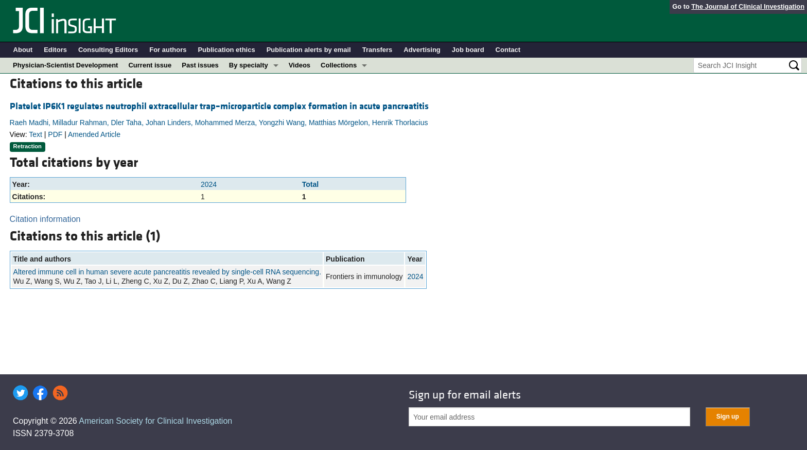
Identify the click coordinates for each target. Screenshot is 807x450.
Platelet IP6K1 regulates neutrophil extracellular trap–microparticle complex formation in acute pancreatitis (219, 106)
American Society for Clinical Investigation (155, 421)
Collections (339, 65)
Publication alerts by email (309, 50)
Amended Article (94, 134)
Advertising (422, 50)
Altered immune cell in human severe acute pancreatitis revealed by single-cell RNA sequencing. (167, 272)
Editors (55, 50)
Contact (508, 50)
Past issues (200, 65)
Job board (468, 50)
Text (35, 134)
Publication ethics (226, 50)
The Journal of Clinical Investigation (747, 6)
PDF (55, 134)
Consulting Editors (108, 50)
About (23, 50)
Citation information (45, 219)
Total (310, 184)
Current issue (149, 65)
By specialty (248, 65)
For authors (167, 50)
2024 (209, 184)
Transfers (377, 50)
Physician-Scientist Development (65, 65)
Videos (299, 65)
